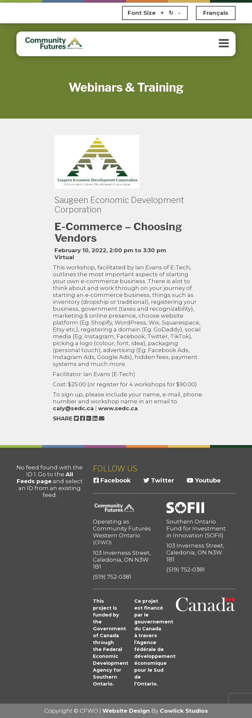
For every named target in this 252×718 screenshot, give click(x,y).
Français (215, 13)
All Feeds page (45, 477)
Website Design (126, 710)
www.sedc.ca (118, 408)
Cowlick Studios (184, 710)
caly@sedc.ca (73, 408)
